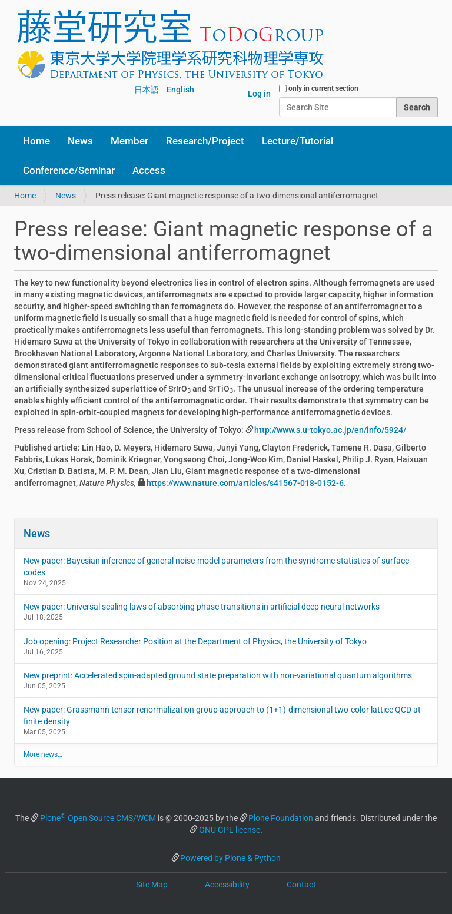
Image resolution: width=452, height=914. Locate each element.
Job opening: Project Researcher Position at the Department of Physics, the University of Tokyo (195, 641)
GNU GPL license (229, 829)
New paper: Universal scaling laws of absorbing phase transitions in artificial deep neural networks (202, 606)
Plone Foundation (280, 818)
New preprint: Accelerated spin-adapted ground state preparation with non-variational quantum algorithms (218, 675)
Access (148, 170)
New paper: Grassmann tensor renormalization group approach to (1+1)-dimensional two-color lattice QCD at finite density (222, 715)
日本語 (146, 89)
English (180, 89)
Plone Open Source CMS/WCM (98, 818)
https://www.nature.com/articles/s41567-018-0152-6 (245, 483)
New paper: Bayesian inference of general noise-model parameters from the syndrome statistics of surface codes (216, 566)
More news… (43, 754)
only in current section (323, 88)
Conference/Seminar (69, 170)
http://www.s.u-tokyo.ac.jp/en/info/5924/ (330, 430)
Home (36, 141)
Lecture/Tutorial (297, 141)
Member (129, 141)
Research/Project (205, 141)
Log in (259, 93)
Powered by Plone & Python (230, 858)
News (80, 141)
